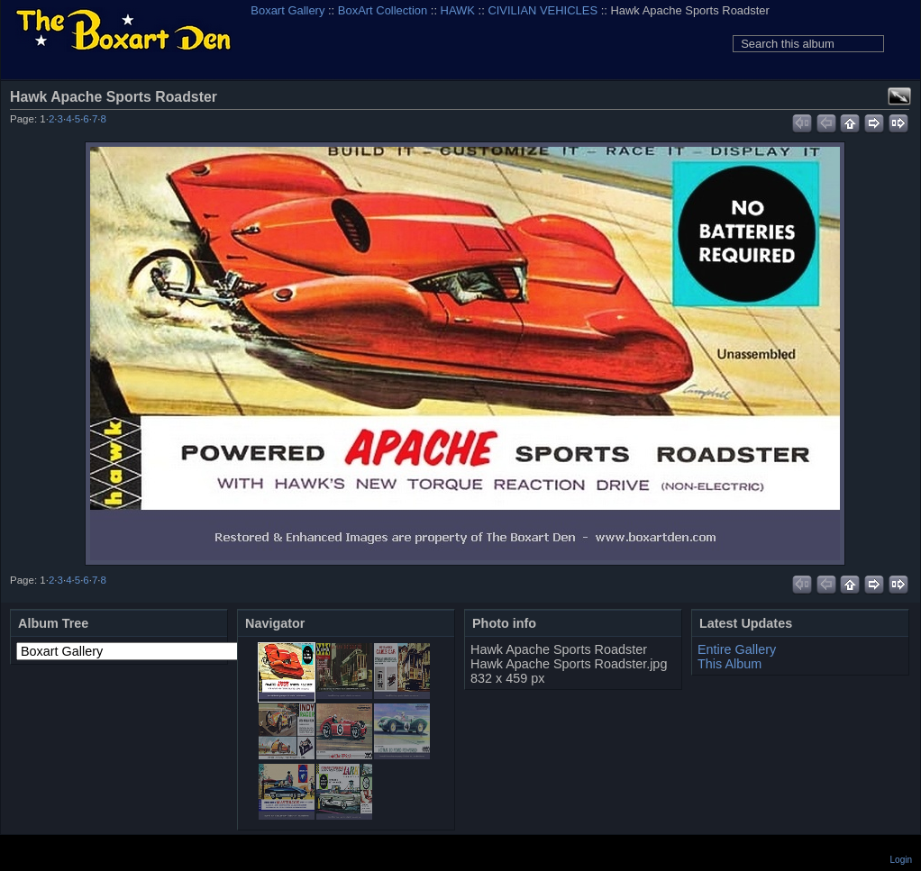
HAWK (458, 10)
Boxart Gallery (287, 10)
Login (901, 860)
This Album (729, 664)
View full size (899, 96)
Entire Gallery (737, 649)
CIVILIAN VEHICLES (542, 10)
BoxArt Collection (382, 10)
